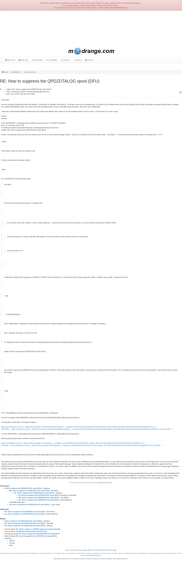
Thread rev (37, 60)
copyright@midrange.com (93, 555)
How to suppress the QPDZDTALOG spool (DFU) (23, 488)
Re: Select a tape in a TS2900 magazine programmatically (38, 529)
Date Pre (10, 60)
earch (77, 60)
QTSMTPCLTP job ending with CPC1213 (31, 531)
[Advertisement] (91, 29)
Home (5, 72)
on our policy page (151, 553)
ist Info (89, 60)
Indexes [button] (66, 60)
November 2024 (30, 72)
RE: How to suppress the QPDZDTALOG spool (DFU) (29, 491)
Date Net (23, 60)
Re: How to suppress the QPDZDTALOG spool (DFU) (34, 493)
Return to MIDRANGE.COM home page (102, 550)
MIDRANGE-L (16, 72)
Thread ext (52, 60)
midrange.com (35, 553)
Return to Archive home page (75, 550)
